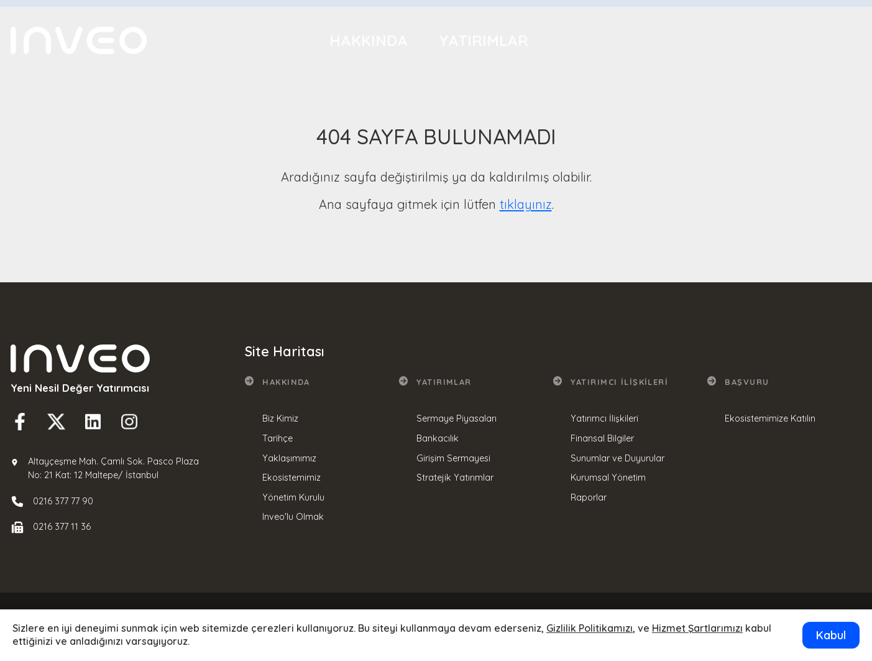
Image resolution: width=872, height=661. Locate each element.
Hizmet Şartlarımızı (697, 628)
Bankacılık (437, 438)
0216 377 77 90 (63, 501)
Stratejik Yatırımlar (454, 477)
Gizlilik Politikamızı (589, 628)
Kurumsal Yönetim (608, 477)
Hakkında (368, 40)
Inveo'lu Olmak (293, 516)
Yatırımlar (483, 38)
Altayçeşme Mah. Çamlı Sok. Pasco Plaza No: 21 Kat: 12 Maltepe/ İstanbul (113, 468)
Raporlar (589, 497)
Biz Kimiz (280, 418)
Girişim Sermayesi (453, 458)
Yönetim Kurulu (293, 497)
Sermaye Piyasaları (456, 418)
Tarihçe (277, 438)
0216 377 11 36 (62, 526)
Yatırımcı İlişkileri (634, 33)
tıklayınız (526, 204)
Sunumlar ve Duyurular (617, 458)
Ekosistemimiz (291, 477)
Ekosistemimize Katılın (770, 418)
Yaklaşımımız (289, 458)
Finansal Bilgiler (602, 438)
